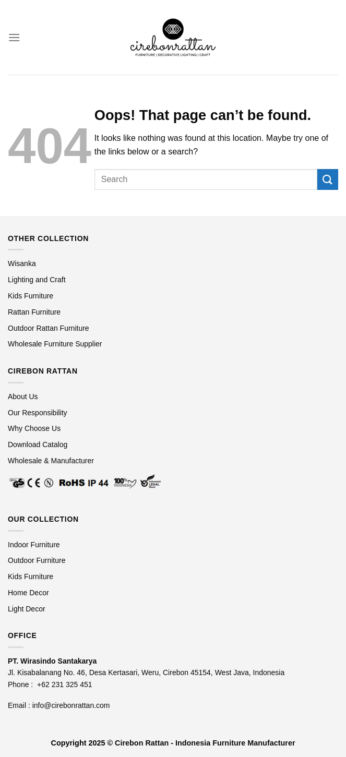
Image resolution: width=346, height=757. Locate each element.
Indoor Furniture (34, 544)
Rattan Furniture (35, 312)
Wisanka (23, 263)
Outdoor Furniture (37, 560)
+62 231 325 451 (64, 684)
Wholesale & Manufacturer (51, 460)
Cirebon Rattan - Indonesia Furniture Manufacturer (205, 743)
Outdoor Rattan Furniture (48, 328)
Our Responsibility (37, 412)
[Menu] (14, 37)
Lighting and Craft (37, 279)
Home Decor (28, 592)
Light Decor (26, 609)
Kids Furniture (30, 296)
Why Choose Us (34, 428)
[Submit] (327, 179)
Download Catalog (37, 444)
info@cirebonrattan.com (71, 705)
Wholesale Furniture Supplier (55, 344)
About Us (23, 396)
